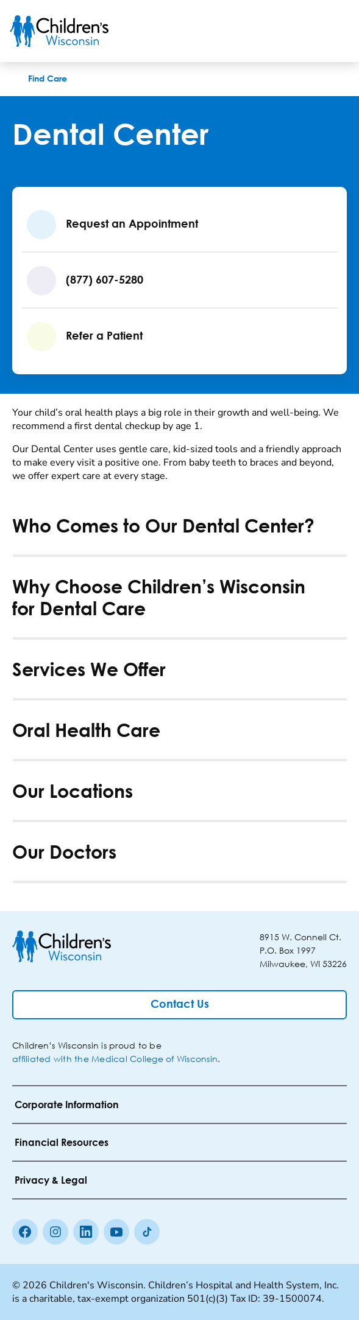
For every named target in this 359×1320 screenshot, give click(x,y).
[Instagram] (55, 1232)
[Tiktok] (147, 1232)
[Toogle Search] (303, 31)
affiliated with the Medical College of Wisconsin (115, 1058)
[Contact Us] (179, 1004)
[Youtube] (116, 1232)
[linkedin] (86, 1232)
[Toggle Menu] (334, 31)
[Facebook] (25, 1232)
